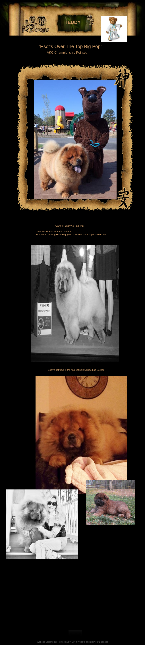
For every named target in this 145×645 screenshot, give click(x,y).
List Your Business (99, 642)
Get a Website (78, 642)
